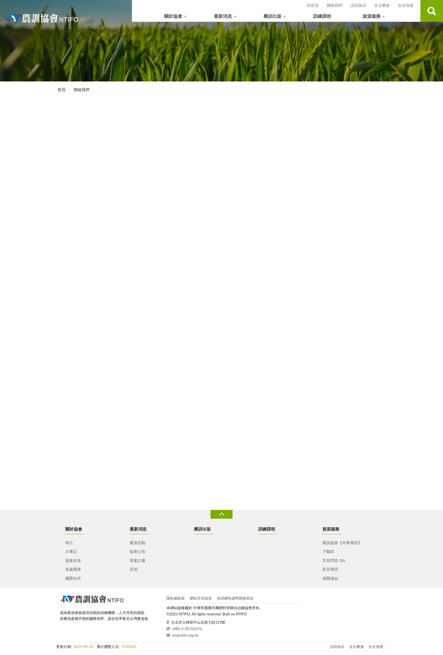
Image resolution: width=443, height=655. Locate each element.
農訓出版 (272, 16)
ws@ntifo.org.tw (185, 635)
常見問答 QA (333, 560)
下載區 (328, 551)
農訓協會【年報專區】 (342, 542)
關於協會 (173, 16)
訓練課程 (322, 16)
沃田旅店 (358, 5)
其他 (134, 569)
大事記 (71, 551)
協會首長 (73, 560)
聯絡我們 (334, 5)
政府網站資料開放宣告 (235, 598)
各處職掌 (73, 569)
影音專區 (330, 569)
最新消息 (223, 16)
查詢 (431, 11)
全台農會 (382, 5)
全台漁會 (406, 5)
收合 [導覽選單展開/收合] (221, 514)
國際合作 (73, 578)
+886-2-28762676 (186, 628)
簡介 (69, 542)
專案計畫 (138, 560)
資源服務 (371, 16)
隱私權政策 (175, 598)
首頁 (62, 89)
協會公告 (138, 551)
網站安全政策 (201, 598)
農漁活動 (138, 542)
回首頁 (313, 5)
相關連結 (330, 578)
